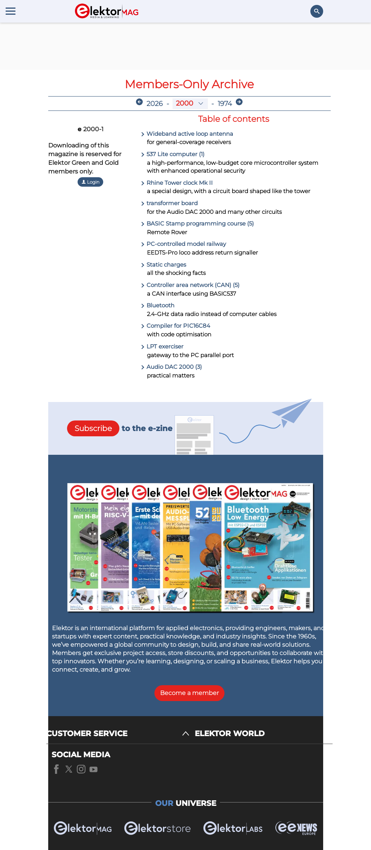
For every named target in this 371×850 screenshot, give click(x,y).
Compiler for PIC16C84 (175, 325)
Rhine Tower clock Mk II (176, 182)
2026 (155, 104)
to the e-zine (120, 428)
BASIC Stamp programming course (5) (197, 223)
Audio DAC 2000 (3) (171, 366)
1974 (225, 104)
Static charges (163, 264)
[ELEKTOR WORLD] (264, 734)
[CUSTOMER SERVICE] (117, 734)
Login (90, 182)
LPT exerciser (161, 346)
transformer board (169, 203)
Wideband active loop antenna (186, 133)
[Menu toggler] (10, 11)
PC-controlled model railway (183, 243)
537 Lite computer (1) (172, 154)
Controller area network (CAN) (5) (190, 284)
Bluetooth (157, 305)
